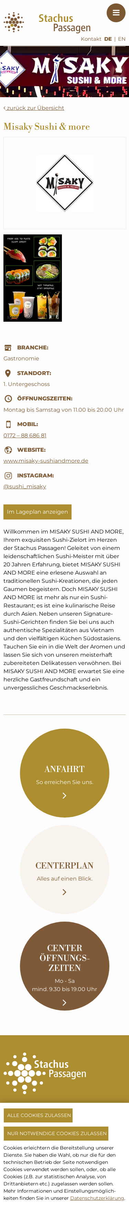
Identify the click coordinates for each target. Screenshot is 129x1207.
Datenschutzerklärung (97, 1198)
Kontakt (91, 39)
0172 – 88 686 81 (24, 435)
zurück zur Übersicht (33, 108)
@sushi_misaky (24, 486)
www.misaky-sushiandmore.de (45, 461)
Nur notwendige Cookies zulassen (57, 1133)
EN (122, 39)
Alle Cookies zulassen (39, 1115)
